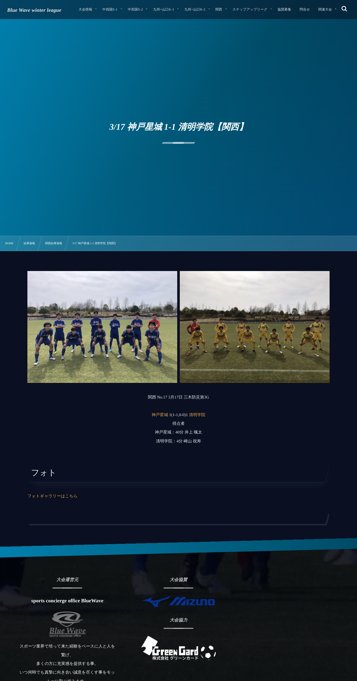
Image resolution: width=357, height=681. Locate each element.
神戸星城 (160, 415)
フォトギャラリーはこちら (52, 496)
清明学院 (197, 415)
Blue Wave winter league (34, 10)
